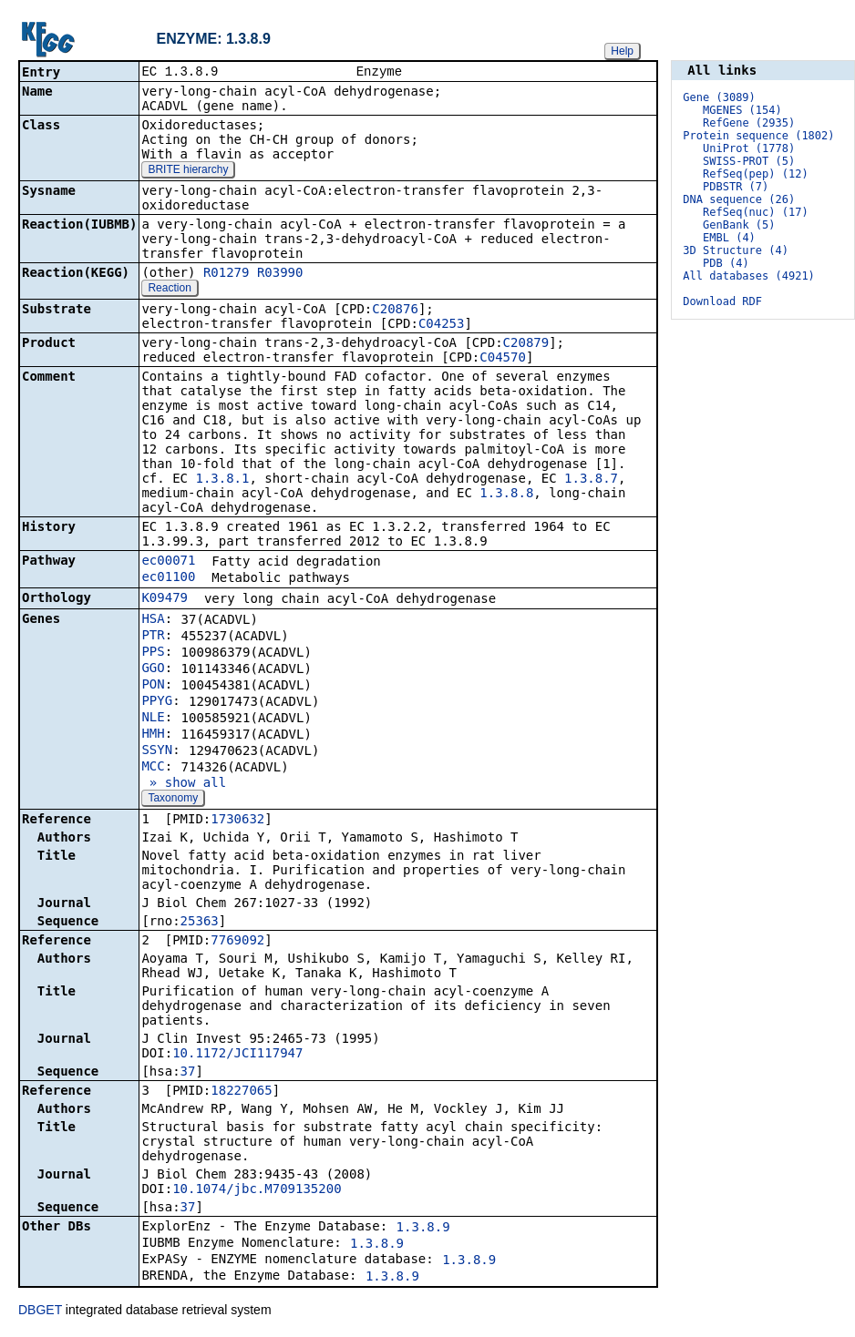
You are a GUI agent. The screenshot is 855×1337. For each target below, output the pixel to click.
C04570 (502, 359)
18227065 (241, 1092)
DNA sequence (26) (739, 199)
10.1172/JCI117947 (237, 1054)
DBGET (40, 1311)
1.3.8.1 (222, 480)
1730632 (237, 820)
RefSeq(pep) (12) (756, 174)
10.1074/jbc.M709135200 (256, 1190)
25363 (199, 922)
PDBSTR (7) (735, 186)
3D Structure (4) (735, 250)
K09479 (164, 599)
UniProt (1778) (749, 148)
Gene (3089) (719, 97)
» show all (183, 784)
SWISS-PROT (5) (749, 161)
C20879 (526, 344)
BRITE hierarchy (188, 171)
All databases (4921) (749, 276)
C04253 (441, 325)
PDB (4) (726, 263)
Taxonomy (173, 799)
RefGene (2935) (749, 123)
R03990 (280, 274)
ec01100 (168, 578)
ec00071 (168, 562)
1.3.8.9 (423, 1228)
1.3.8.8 (506, 494)
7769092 (237, 941)
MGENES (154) (742, 110)
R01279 (226, 274)
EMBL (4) (729, 237)
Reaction (169, 289)
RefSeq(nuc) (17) (756, 212)
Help (622, 51)
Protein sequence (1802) (758, 135)
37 (188, 1073)
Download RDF (722, 301)
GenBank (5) (739, 225)
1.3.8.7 (591, 480)
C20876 (395, 310)
